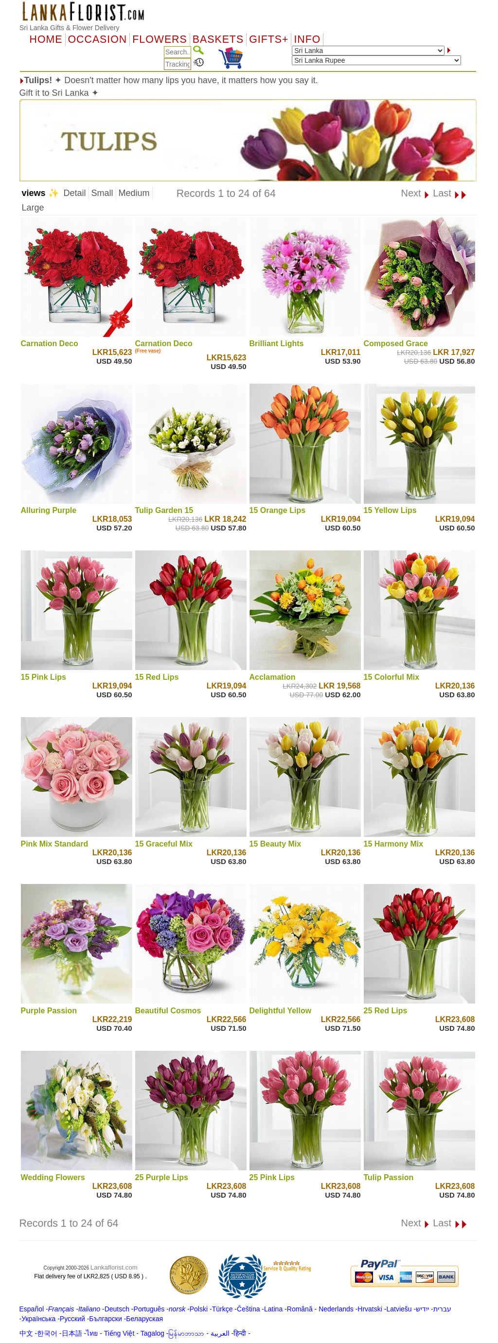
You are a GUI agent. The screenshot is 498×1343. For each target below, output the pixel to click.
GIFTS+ (268, 39)
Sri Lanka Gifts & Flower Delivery (69, 28)
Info (307, 39)
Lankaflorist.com (114, 1267)
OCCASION (97, 39)
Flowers (159, 39)
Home (46, 39)
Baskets (218, 39)
